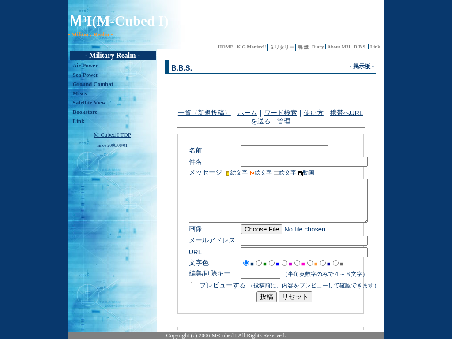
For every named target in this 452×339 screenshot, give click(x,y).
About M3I (339, 46)
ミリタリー (282, 47)
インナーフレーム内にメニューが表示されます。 (270, 189)
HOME (226, 46)
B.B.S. (360, 46)
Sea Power (85, 74)
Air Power (85, 65)
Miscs (80, 93)
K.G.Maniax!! (251, 46)
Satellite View (89, 102)
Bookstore (85, 111)
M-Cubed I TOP (112, 134)
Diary (318, 46)
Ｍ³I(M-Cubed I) (118, 21)
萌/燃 (303, 47)
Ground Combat (93, 84)
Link (375, 46)
